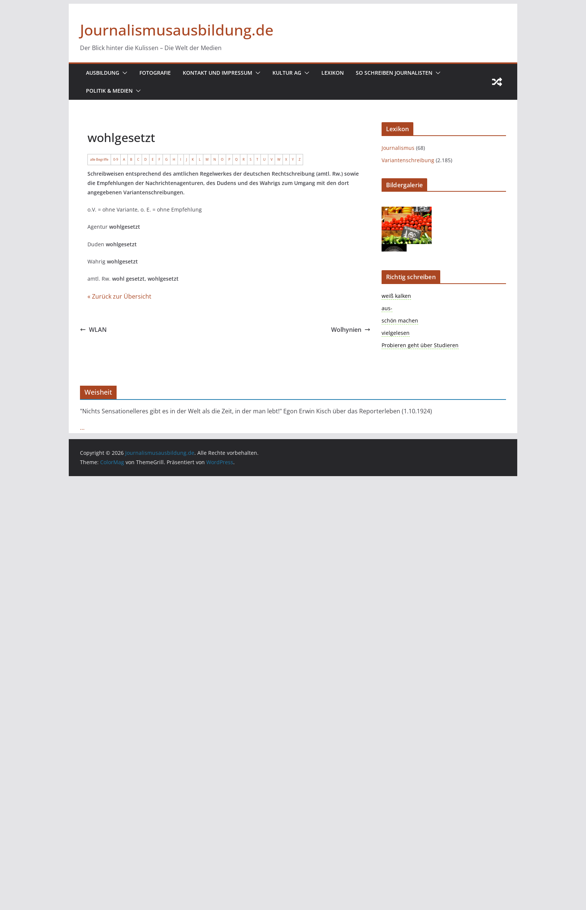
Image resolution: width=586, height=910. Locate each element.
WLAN (93, 332)
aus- (386, 308)
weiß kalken (394, 296)
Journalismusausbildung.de (174, 29)
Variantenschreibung (403, 160)
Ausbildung (103, 72)
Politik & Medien (109, 90)
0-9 (114, 159)
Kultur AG (287, 72)
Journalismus (395, 148)
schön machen (396, 320)
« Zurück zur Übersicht (115, 299)
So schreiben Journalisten (394, 72)
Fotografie (156, 72)
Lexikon (333, 72)
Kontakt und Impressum (218, 72)
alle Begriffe (99, 159)
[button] (124, 73)
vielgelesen (393, 333)
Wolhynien (350, 332)
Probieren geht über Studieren (413, 345)
